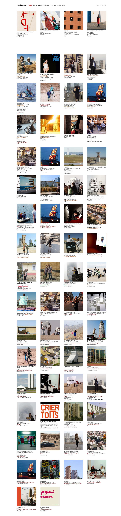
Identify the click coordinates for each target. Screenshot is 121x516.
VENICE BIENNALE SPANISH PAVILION (50, 103)
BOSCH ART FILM (21, 393)
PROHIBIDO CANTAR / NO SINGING (26, 312)
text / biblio (46, 5)
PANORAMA (90, 422)
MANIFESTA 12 (20, 103)
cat (105, 5)
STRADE (66, 30)
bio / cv (35, 5)
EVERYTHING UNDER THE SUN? (25, 32)
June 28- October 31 (48, 226)
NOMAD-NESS (90, 451)
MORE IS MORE (91, 479)
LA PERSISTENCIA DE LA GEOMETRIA (96, 312)
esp (103, 5)
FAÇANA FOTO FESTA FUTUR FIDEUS (49, 30)
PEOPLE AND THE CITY (69, 340)
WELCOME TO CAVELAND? (71, 103)
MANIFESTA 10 (44, 223)
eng (97, 5)
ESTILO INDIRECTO (45, 340)
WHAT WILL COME (91, 393)
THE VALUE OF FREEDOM (70, 74)
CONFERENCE (44, 451)
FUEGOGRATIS (21, 507)
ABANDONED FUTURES (93, 195)
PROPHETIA (20, 195)
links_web (53, 5)
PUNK (88, 103)
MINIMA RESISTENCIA (92, 253)
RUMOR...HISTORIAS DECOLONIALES (73, 254)
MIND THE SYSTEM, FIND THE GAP (49, 312)
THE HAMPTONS (21, 340)
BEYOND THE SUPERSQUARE (94, 224)
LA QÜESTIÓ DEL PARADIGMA (48, 393)
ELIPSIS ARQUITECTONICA (70, 282)
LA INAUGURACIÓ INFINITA (47, 74)
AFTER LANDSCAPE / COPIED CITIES (96, 167)
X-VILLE (19, 135)
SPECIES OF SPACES (69, 135)
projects (40, 5)
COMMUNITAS (90, 282)
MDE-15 (42, 135)
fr (100, 5)
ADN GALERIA (90, 33)
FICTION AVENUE (68, 195)
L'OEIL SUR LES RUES (69, 312)
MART (18, 256)
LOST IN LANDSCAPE (22, 253)
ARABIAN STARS (44, 507)
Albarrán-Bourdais (21, 33)
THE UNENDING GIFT (92, 74)
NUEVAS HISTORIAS (22, 479)
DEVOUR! (66, 167)
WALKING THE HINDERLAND (71, 451)
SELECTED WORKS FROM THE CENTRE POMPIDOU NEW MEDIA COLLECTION (25, 453)
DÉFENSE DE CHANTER (46, 282)
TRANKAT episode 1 (45, 253)
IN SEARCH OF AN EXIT (23, 167)
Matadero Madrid (21, 314)
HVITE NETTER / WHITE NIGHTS (25, 223)
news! (30, 5)
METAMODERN (44, 195)
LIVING (89, 366)
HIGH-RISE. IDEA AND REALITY (95, 340)
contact (59, 5)
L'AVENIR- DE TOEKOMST (70, 393)
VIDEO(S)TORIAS (21, 422)
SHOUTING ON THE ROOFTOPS (48, 421)
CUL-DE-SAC (43, 366)
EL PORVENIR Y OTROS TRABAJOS (73, 223)
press (63, 5)
